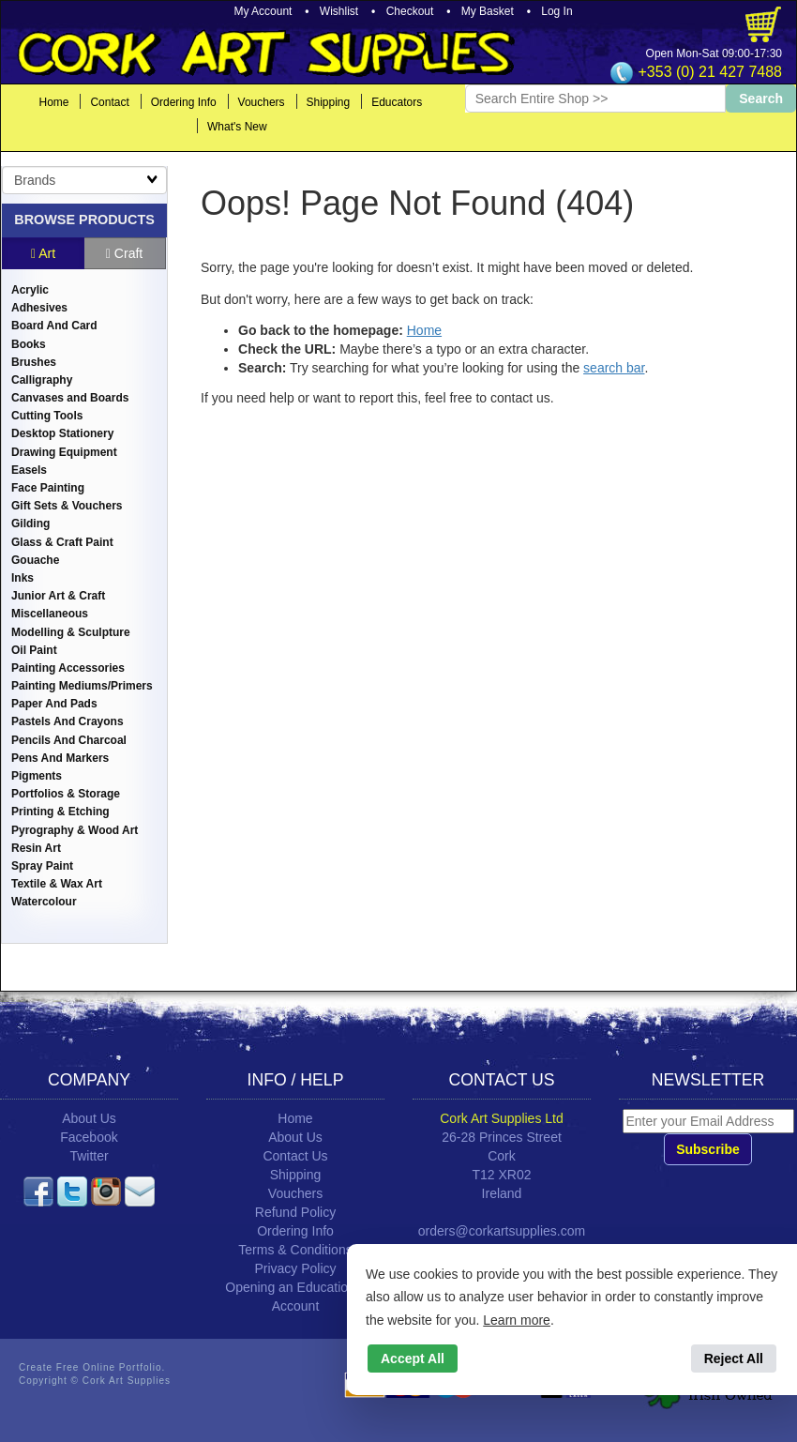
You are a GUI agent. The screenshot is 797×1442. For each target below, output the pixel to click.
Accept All (412, 1358)
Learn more (516, 1320)
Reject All (733, 1358)
